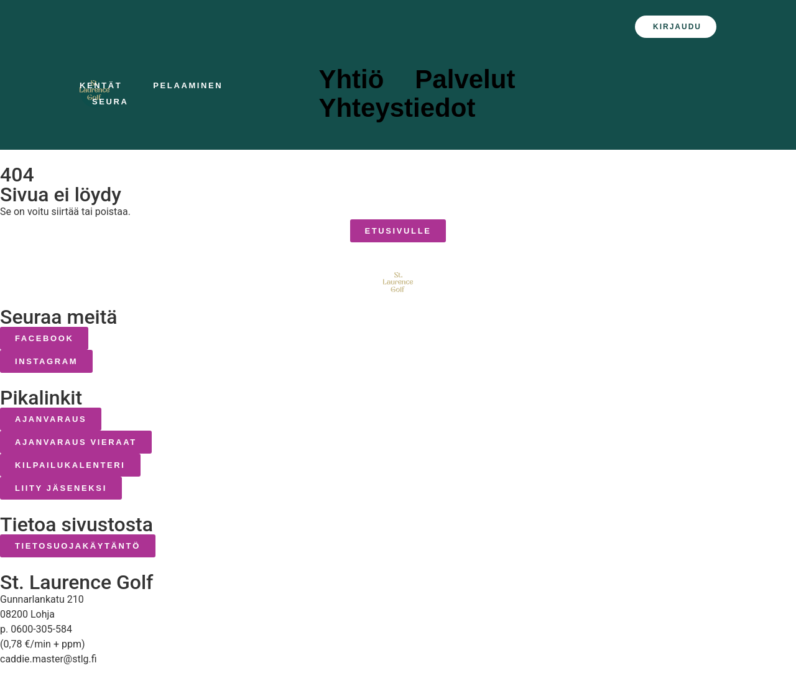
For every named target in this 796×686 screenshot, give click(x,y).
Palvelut (468, 79)
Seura (113, 102)
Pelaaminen (191, 86)
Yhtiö (354, 79)
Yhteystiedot (399, 108)
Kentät (104, 86)
